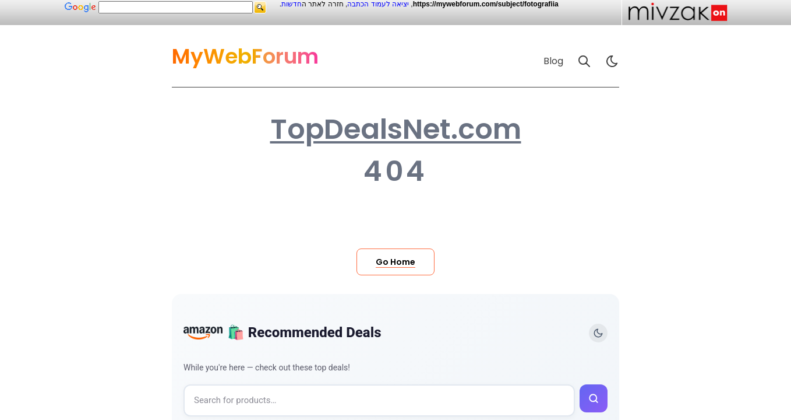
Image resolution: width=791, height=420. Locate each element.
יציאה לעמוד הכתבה (378, 4)
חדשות (291, 4)
